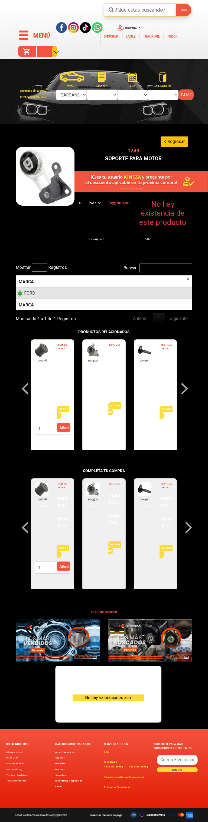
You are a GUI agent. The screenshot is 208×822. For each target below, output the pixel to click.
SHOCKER (110, 36)
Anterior (140, 318)
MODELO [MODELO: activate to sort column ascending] (54, 282)
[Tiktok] (85, 27)
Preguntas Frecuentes (117, 787)
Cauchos (60, 758)
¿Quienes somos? (14, 752)
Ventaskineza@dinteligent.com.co (124, 777)
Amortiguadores (65, 752)
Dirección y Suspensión (68, 781)
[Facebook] (61, 27)
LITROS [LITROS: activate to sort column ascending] (110, 282)
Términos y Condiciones (17, 775)
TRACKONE (151, 36)
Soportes (60, 775)
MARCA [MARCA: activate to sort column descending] (26, 282)
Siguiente (179, 318)
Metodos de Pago (14, 769)
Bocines (60, 769)
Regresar (174, 141)
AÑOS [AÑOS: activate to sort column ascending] (136, 282)
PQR (106, 752)
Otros (58, 786)
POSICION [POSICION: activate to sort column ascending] (172, 282)
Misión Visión (12, 758)
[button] (129, 27)
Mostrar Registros (41, 267)
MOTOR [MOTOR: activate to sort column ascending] (83, 282)
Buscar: (157, 268)
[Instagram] (73, 27)
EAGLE (130, 36)
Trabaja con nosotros (16, 781)
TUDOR (172, 36)
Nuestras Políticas (15, 763)
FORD (29, 293)
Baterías (60, 763)
